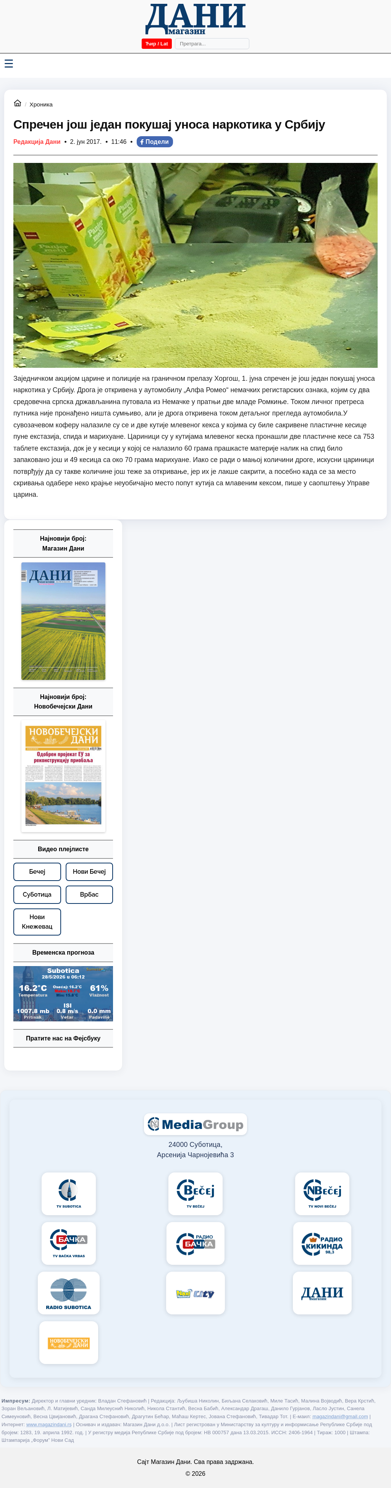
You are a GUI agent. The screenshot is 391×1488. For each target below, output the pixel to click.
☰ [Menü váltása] (9, 64)
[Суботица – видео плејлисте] (37, 895)
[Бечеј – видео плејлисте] (37, 872)
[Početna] (195, 19)
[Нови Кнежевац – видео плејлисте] (37, 922)
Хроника (41, 104)
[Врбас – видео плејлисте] (89, 895)
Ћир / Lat (156, 44)
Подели (154, 141)
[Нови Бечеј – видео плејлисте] (89, 872)
